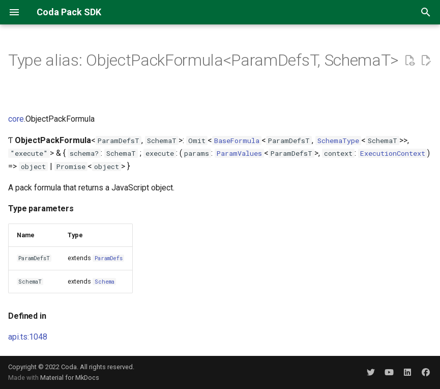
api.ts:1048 (27, 337)
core (16, 119)
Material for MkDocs (69, 377)
